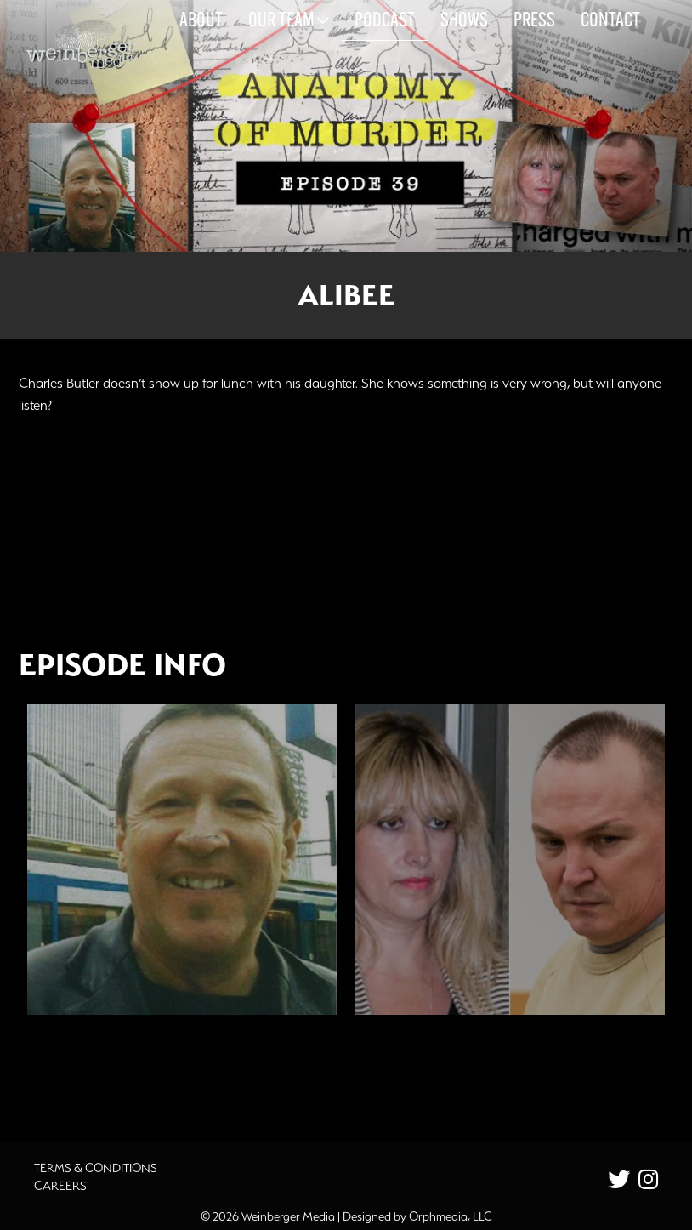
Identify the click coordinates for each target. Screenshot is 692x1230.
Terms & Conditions (95, 1168)
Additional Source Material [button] (129, 1074)
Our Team (288, 20)
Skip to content (58, 78)
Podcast (385, 21)
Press (534, 21)
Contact (610, 21)
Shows (464, 21)
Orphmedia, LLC (450, 1216)
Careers (60, 1186)
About (201, 21)
